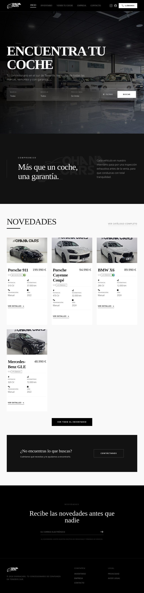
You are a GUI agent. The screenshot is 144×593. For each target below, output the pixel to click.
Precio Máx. (77, 92)
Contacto (96, 5)
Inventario (46, 5)
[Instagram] (111, 5)
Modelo (44, 92)
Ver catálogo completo (122, 223)
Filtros (108, 94)
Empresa (81, 5)
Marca (13, 92)
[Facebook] (115, 5)
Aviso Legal (114, 578)
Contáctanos (109, 453)
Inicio (33, 5)
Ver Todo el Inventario (72, 422)
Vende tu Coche (65, 5)
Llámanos (128, 5)
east (102, 532)
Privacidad (114, 574)
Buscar (126, 94)
